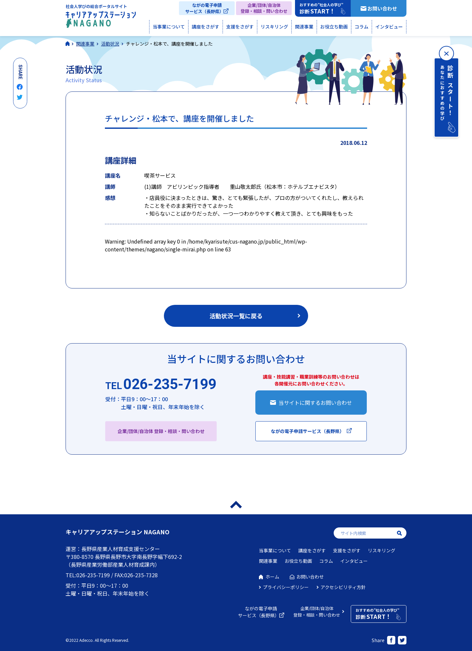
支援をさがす (240, 26)
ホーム (272, 576)
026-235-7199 (160, 384)
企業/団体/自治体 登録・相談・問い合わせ (161, 431)
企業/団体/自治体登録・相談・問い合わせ (264, 8)
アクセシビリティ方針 (343, 587)
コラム (361, 26)
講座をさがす (205, 26)
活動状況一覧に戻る (236, 315)
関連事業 (304, 26)
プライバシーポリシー (286, 587)
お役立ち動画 (334, 26)
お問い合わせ (382, 8)
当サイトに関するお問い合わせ (315, 402)
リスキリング (274, 26)
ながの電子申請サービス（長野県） (204, 8)
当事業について (169, 26)
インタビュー (389, 26)
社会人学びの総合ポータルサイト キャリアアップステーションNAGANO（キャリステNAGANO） (101, 17)
